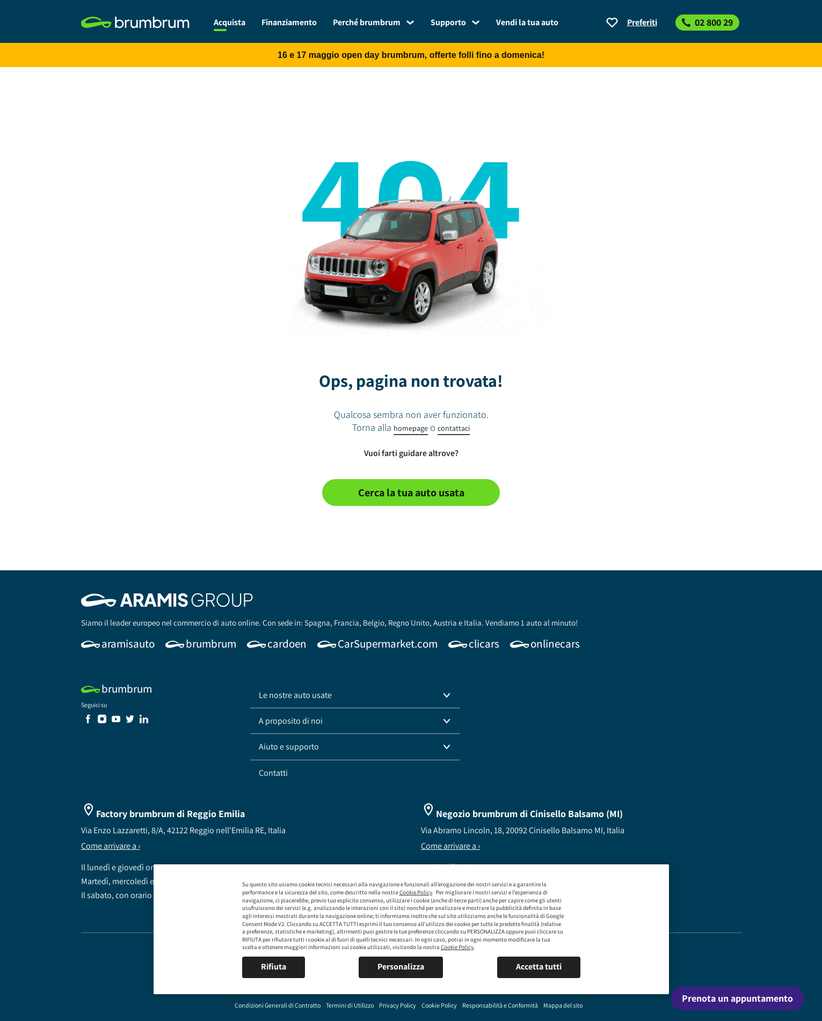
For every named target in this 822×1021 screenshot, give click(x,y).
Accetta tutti (539, 966)
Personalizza (400, 966)
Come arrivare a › (110, 845)
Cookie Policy (415, 892)
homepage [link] (411, 428)
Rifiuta (273, 966)
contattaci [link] (454, 428)
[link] (143, 23)
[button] (355, 695)
